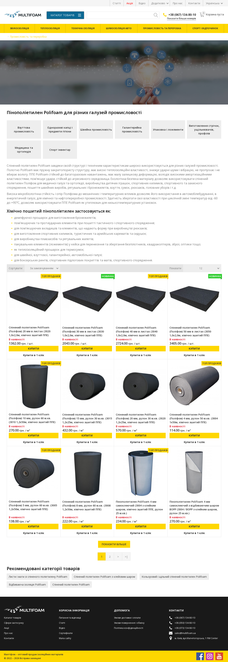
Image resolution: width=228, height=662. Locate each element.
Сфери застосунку (14, 622)
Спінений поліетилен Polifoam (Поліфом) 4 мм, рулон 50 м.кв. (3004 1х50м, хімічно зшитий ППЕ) (194, 418)
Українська (212, 3)
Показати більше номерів (181, 18)
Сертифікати (66, 633)
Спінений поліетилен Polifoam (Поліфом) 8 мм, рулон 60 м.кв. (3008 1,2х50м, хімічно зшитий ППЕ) (86, 505)
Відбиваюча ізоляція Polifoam (27, 584)
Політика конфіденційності (128, 628)
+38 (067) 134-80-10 (179, 15)
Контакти (194, 3)
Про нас (178, 3)
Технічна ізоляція (83, 28)
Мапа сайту (65, 638)
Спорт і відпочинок (205, 28)
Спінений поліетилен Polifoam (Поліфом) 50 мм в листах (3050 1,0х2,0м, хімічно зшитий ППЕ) (190, 331)
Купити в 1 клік (33, 355)
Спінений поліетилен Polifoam (71, 584)
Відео (142, 3)
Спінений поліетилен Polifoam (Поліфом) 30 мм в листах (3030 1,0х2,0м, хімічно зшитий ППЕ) (83, 331)
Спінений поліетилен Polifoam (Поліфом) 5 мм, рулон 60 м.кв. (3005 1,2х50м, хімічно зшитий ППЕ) (33, 505)
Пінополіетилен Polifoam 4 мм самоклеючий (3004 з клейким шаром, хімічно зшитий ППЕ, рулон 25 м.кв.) (139, 507)
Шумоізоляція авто (119, 28)
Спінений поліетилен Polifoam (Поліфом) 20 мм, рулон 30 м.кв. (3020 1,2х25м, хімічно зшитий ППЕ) (141, 418)
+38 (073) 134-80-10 (182, 628)
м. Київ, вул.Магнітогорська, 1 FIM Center (193, 638)
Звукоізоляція (19, 28)
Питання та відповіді (70, 617)
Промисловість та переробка (162, 28)
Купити (33, 348)
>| (126, 556)
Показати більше (114, 544)
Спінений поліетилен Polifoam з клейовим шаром (104, 576)
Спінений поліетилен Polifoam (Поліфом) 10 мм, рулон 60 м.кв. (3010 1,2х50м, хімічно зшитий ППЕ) (32, 418)
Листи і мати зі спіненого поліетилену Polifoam (38, 576)
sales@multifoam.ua (182, 633)
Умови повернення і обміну (129, 622)
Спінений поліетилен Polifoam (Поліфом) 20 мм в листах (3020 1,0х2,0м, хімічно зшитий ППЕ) (29, 331)
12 (200, 268)
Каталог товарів (66, 15)
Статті (117, 3)
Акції (6, 628)
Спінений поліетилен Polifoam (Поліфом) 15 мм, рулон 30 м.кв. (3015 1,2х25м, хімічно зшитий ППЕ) (87, 418)
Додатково (158, 3)
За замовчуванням (41, 268)
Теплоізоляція (50, 28)
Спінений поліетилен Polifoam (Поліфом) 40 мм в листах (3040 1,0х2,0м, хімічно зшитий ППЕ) (136, 331)
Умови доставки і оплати (127, 617)
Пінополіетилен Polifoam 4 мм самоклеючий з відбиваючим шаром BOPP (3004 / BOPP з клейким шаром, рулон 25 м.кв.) (194, 507)
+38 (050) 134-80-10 (182, 622)
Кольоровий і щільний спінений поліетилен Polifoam (174, 576)
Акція (129, 3)
